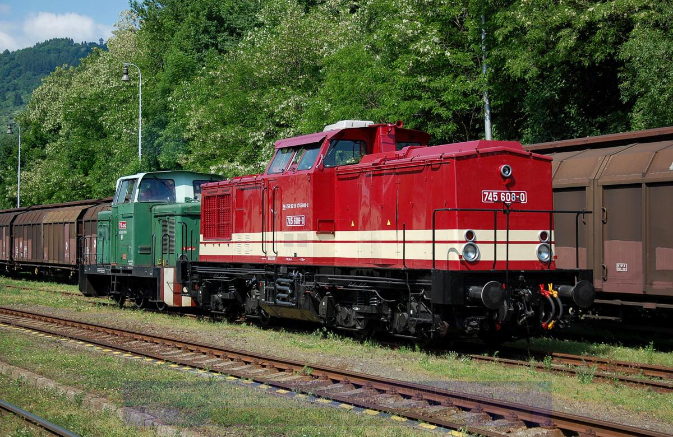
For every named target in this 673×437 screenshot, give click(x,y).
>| (540, 416)
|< (134, 416)
